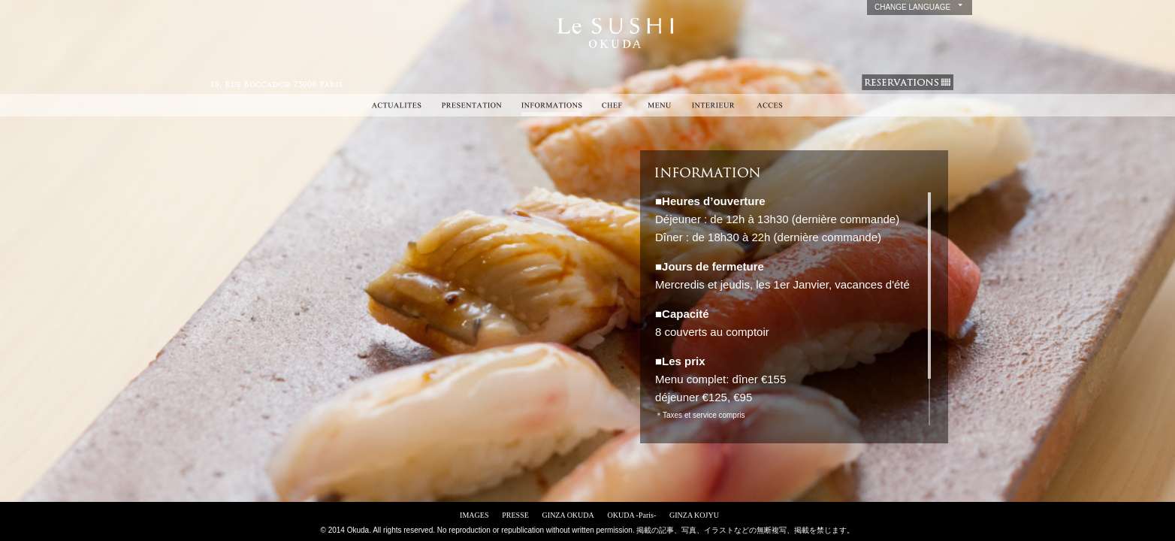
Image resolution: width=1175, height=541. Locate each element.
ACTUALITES (396, 105)
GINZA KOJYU (694, 515)
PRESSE (515, 515)
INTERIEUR (713, 105)
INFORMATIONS (551, 105)
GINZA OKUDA (568, 515)
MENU (659, 105)
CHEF (614, 105)
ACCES (770, 105)
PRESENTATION (471, 105)
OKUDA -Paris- (632, 515)
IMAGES (474, 515)
